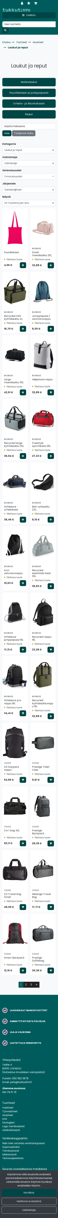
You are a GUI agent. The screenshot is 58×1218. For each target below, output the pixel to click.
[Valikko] (29, 15)
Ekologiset (8, 1122)
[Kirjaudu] (22, 3)
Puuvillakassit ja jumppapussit (29, 93)
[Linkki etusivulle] (16, 10)
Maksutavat (9, 1154)
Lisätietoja (29, 1210)
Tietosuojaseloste (13, 1158)
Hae (6, 133)
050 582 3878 (20, 1078)
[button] (29, 176)
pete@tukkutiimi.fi (21, 1082)
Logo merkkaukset (13, 1126)
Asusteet (7, 1115)
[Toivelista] (29, 3)
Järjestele (9, 183)
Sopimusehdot (11, 1147)
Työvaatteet (10, 1111)
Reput (29, 114)
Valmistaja (9, 157)
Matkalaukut (29, 82)
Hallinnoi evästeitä (29, 1201)
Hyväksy (29, 1192)
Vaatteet (7, 1107)
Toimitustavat (10, 1151)
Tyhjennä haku (23, 133)
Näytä (6, 197)
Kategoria (9, 144)
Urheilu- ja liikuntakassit (29, 103)
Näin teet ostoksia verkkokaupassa (23, 1143)
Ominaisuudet (11, 170)
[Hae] (29, 24)
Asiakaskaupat (11, 1130)
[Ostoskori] (35, 3)
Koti (4, 1119)
